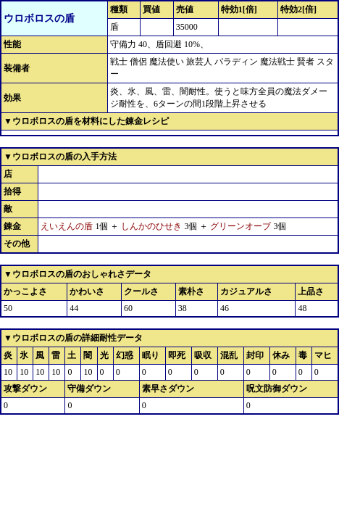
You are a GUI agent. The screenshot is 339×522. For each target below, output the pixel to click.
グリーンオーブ (240, 226)
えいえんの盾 (67, 226)
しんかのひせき (151, 226)
